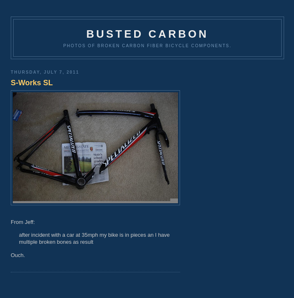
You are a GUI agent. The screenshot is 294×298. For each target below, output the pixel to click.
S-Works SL (32, 83)
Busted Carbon (147, 34)
